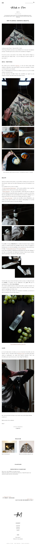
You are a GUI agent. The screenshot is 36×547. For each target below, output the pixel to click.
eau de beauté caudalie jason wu (11, 15)
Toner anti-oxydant (8, 198)
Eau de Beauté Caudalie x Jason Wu (18, 344)
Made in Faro (10, 543)
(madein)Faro (20, 426)
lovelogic (26, 543)
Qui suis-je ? (18, 537)
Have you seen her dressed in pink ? (24, 500)
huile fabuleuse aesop (8, 16)
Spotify (18, 530)
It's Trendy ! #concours (8, 497)
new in (13, 16)
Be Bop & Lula (21, 353)
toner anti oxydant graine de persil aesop (24, 16)
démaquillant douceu (11, 248)
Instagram (18, 527)
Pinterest (18, 528)
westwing (18, 17)
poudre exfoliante (22, 248)
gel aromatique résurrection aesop (24, 15)
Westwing (17, 65)
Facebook (18, 525)
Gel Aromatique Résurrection (10, 188)
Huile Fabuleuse (6, 191)
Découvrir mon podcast (18, 539)
